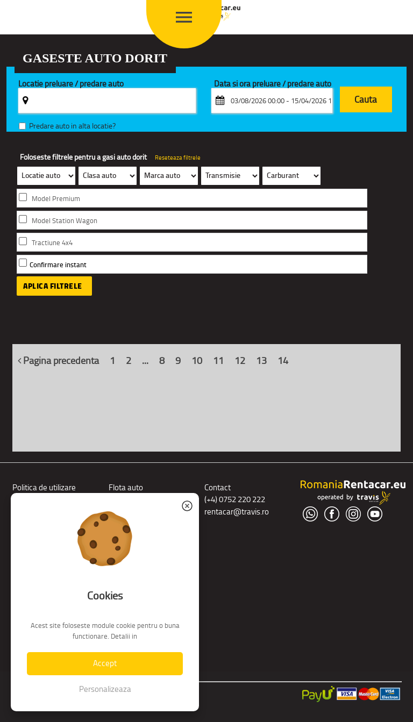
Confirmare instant (58, 265)
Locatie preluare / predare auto (71, 84)
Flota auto (126, 487)
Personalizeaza (105, 689)
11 (218, 361)
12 (239, 361)
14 (282, 361)
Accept (105, 663)
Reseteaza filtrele (178, 157)
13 (261, 361)
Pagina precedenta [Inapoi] (58, 361)
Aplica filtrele (52, 286)
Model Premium (56, 198)
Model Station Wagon (64, 220)
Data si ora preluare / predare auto (272, 84)
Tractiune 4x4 (52, 242)
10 (196, 361)
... (145, 361)
